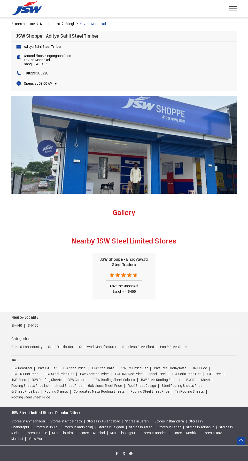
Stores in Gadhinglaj (77, 427)
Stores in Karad (140, 427)
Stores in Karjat (169, 427)
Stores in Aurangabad (103, 421)
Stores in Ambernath (66, 421)
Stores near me (23, 24)
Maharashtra (50, 24)
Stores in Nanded (153, 433)
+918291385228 (36, 73)
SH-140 (16, 326)
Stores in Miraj (63, 433)
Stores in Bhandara (169, 421)
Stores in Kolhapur (200, 427)
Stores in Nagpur (122, 433)
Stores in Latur (35, 433)
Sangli (70, 24)
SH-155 (33, 326)
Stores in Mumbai (92, 433)
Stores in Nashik (184, 433)
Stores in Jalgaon (111, 427)
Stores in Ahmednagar (28, 421)
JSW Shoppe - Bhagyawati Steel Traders (124, 262)
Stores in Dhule (45, 427)
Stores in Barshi (137, 421)
